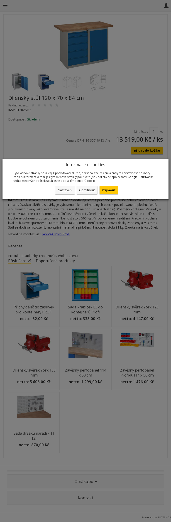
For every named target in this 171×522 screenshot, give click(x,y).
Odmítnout (87, 190)
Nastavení (65, 190)
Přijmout (109, 190)
